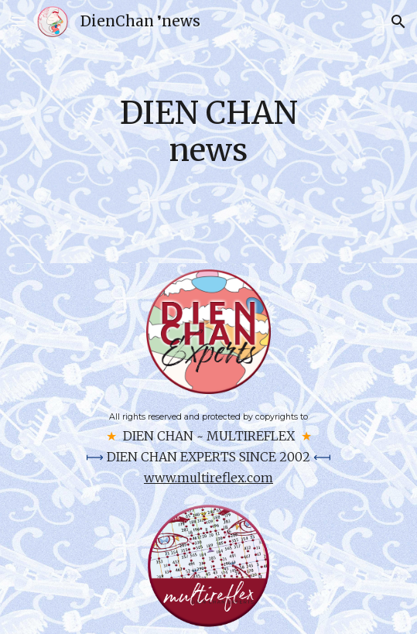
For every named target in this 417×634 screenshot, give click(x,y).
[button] (18, 21)
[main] (208, 131)
